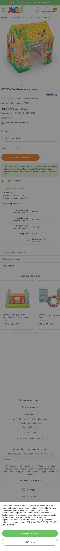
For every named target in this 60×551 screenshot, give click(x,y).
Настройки (30, 542)
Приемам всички (30, 533)
